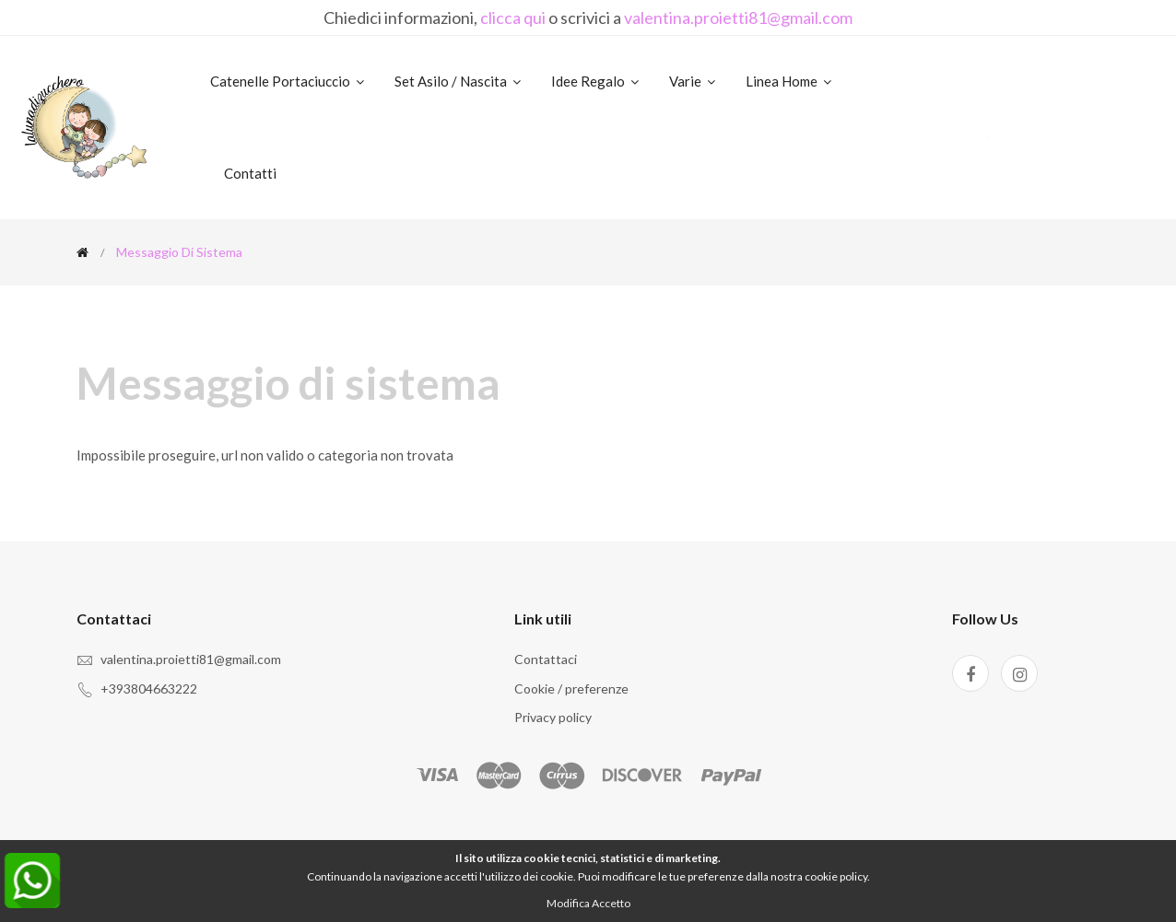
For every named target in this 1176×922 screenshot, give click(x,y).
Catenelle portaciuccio (288, 81)
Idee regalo (596, 81)
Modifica (568, 903)
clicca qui (513, 17)
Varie (693, 81)
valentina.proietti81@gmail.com (738, 17)
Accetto (611, 903)
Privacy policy (553, 717)
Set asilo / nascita (458, 81)
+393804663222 (148, 688)
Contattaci (545, 659)
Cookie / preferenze (571, 688)
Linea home (790, 81)
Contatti (250, 173)
